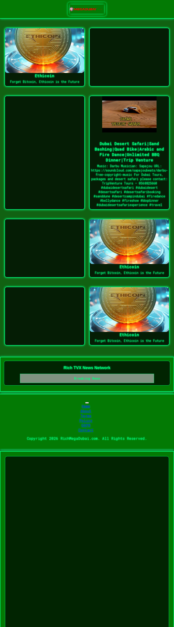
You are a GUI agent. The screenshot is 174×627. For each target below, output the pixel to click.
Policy (85, 420)
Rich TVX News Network (86, 368)
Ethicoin (44, 75)
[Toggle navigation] (87, 402)
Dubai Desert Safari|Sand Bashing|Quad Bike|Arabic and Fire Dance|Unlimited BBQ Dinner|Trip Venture (129, 152)
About (85, 410)
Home (86, 406)
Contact (86, 430)
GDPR (85, 425)
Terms (85, 415)
